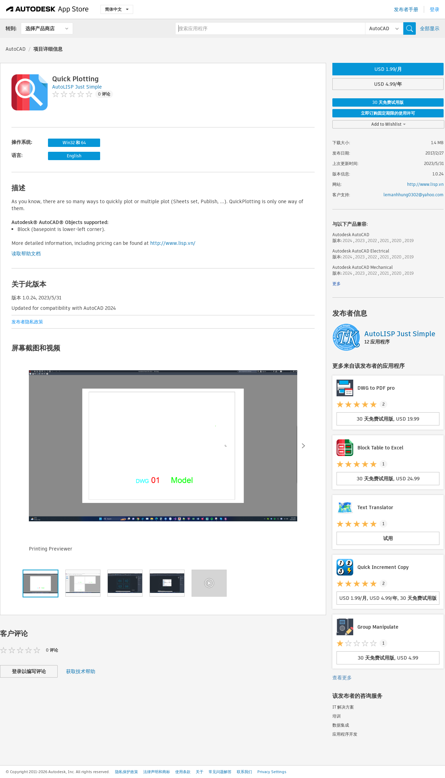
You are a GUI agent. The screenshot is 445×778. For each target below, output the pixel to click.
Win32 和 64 (74, 143)
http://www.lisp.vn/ (172, 243)
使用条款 (183, 772)
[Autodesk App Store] (47, 9)
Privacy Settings (271, 772)
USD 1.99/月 (388, 69)
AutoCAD (16, 48)
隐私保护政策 (126, 772)
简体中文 (117, 9)
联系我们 (244, 772)
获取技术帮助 (80, 671)
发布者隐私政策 (27, 321)
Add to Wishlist (388, 124)
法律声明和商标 (156, 772)
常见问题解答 (220, 772)
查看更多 (342, 677)
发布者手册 (406, 9)
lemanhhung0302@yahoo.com (413, 195)
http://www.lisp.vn (425, 184)
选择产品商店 (40, 28)
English (74, 156)
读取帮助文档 (26, 253)
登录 (434, 9)
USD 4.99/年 (388, 84)
